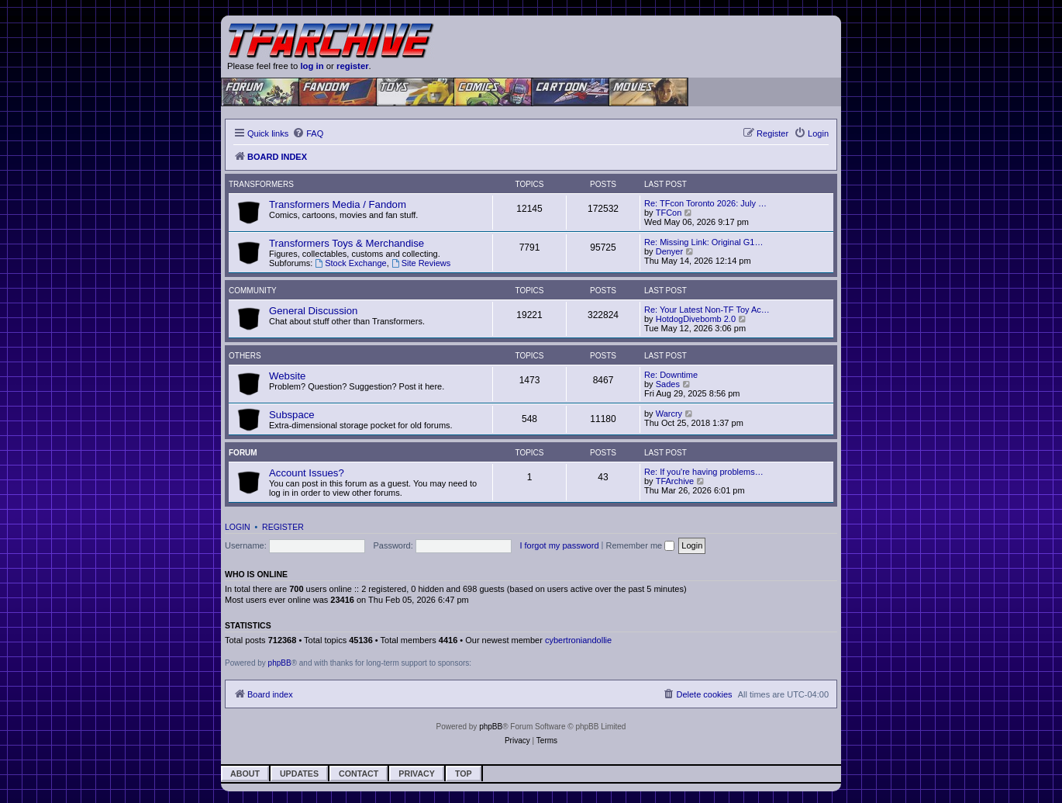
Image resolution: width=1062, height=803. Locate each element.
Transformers (261, 184)
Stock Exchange (350, 263)
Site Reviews (420, 263)
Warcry (669, 413)
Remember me (639, 545)
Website (287, 376)
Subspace (292, 415)
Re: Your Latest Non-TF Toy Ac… (707, 309)
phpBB (279, 663)
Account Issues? (306, 473)
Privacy (416, 773)
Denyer (669, 251)
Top (463, 773)
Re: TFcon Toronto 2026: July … (705, 203)
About (245, 773)
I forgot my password (558, 545)
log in (311, 66)
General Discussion (313, 311)
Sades (668, 384)
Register (283, 526)
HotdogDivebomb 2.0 (696, 319)
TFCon (669, 212)
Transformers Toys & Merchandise (346, 243)
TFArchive (675, 481)
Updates (299, 773)
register (352, 66)
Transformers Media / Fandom (337, 204)
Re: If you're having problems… (704, 471)
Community (253, 290)
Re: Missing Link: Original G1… (703, 242)
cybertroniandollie (578, 640)
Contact (358, 773)
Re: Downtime (671, 374)
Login (237, 526)
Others (245, 355)
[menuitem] (307, 133)
